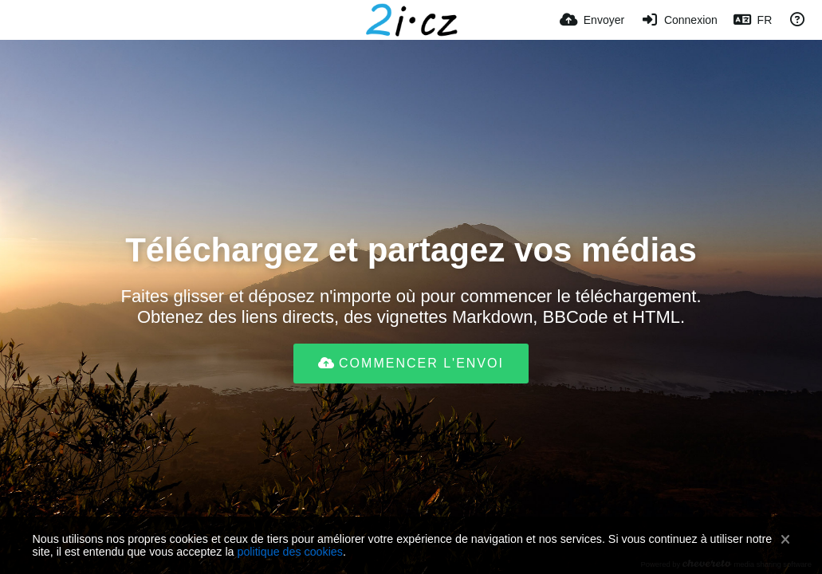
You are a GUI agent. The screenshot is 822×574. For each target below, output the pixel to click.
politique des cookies (289, 551)
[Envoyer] (592, 20)
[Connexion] (679, 20)
